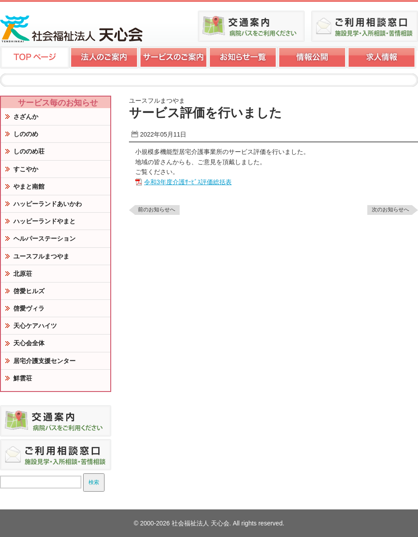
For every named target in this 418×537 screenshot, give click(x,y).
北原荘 (22, 273)
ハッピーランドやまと (44, 221)
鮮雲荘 (22, 378)
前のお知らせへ (156, 209)
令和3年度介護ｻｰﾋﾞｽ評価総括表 (188, 182)
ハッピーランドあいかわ (47, 203)
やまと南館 (28, 186)
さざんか (25, 116)
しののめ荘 (28, 151)
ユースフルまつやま (41, 256)
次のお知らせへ (390, 209)
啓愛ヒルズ (28, 291)
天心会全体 (28, 343)
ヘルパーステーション (44, 238)
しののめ (25, 133)
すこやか (25, 169)
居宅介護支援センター (44, 360)
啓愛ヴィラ (28, 308)
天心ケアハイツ (35, 325)
